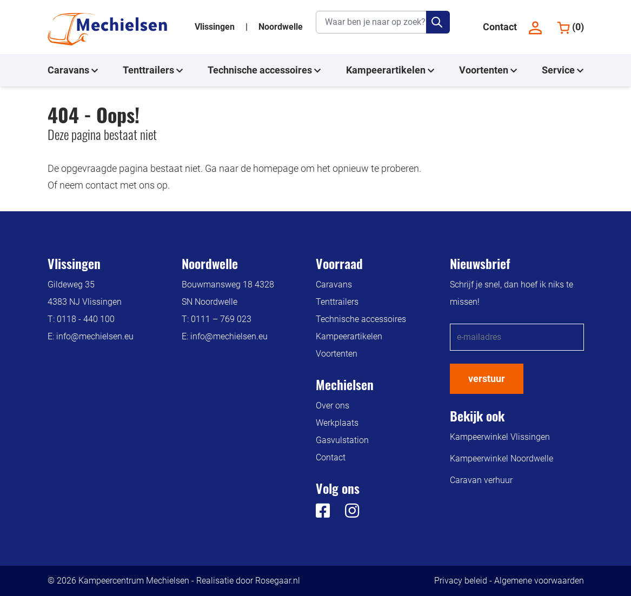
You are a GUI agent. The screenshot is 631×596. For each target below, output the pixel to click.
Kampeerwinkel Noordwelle (501, 458)
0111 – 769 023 (221, 319)
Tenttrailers (153, 70)
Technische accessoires (264, 70)
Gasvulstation (342, 440)
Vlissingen (216, 27)
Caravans (73, 70)
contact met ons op (126, 185)
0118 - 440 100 (86, 319)
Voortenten (488, 70)
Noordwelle (280, 27)
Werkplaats (337, 423)
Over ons (332, 405)
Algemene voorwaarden (539, 580)
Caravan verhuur (481, 480)
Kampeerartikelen (390, 70)
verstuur (486, 378)
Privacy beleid (460, 580)
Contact (500, 26)
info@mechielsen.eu (95, 336)
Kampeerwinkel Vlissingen (500, 437)
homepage (275, 168)
